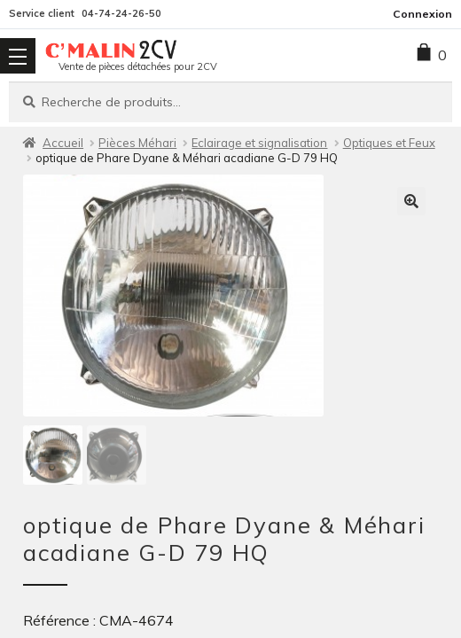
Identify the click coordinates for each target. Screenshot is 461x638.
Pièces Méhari (137, 143)
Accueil (63, 143)
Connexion (422, 13)
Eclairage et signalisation (259, 143)
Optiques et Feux (389, 143)
